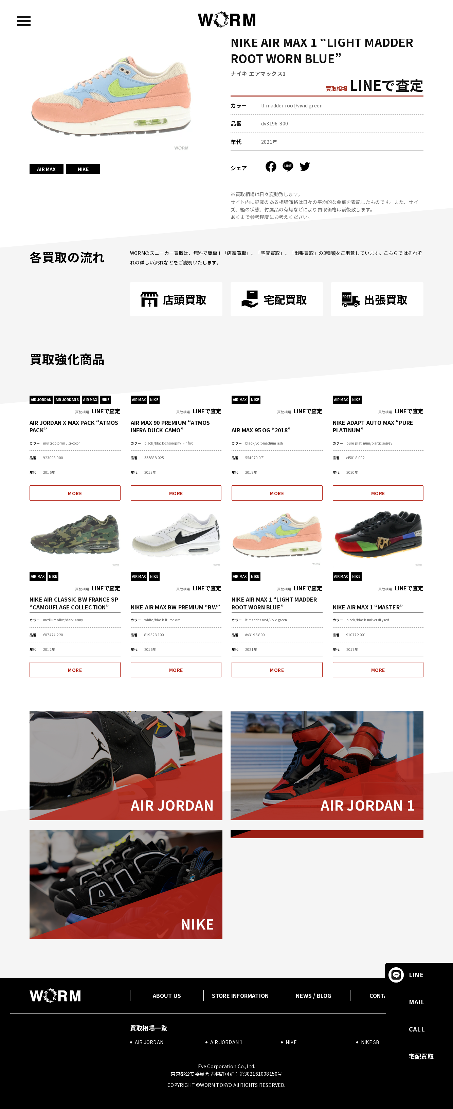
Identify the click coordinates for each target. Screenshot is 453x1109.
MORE (75, 493)
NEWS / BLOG (313, 995)
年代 (236, 141)
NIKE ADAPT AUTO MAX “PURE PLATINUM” (373, 426)
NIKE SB (370, 1042)
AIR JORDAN (172, 805)
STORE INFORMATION (240, 995)
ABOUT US (167, 995)
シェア (239, 168)
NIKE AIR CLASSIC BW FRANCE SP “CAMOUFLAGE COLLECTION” (74, 603)
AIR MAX (46, 169)
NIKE (83, 169)
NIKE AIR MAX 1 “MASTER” (368, 607)
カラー (239, 105)
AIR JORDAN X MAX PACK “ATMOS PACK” (74, 426)
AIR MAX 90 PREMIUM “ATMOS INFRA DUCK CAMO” (170, 426)
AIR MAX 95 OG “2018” (261, 430)
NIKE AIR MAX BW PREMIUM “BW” (175, 607)
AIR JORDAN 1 (368, 805)
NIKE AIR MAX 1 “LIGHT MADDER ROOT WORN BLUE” (274, 603)
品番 (236, 123)
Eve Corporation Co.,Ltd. (226, 1066)
